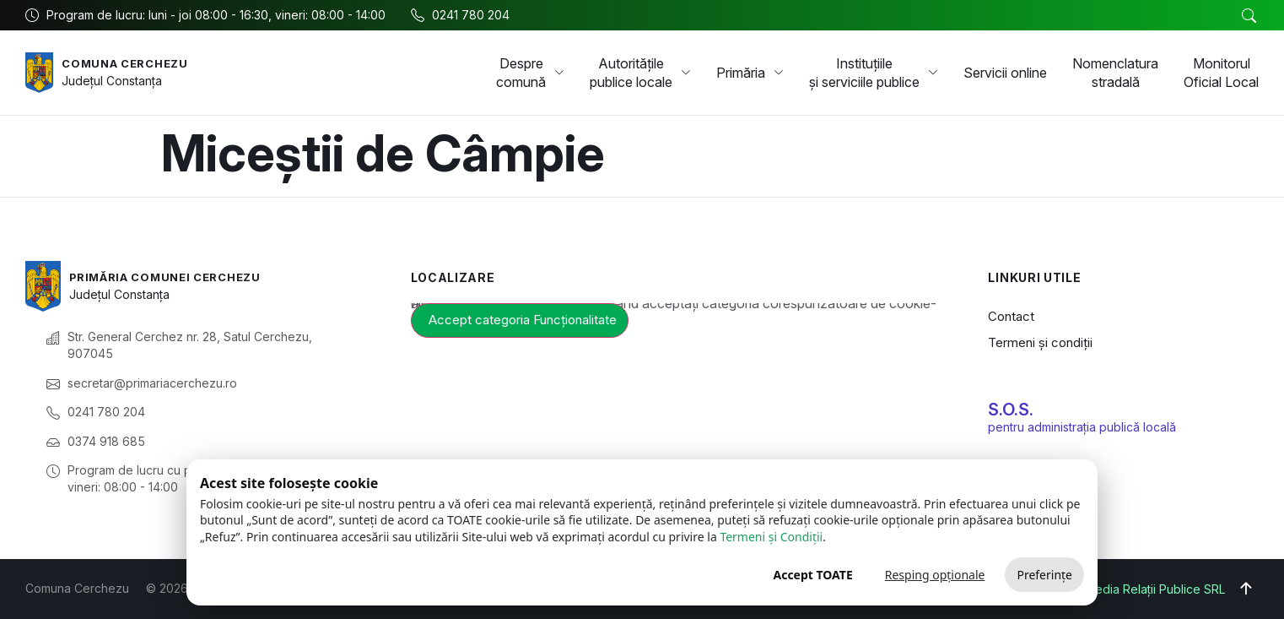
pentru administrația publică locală (1082, 427)
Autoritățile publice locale (640, 72)
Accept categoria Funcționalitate (523, 320)
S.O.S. (1010, 409)
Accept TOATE (812, 575)
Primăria (750, 72)
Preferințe (1044, 575)
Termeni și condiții (1040, 342)
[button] (1248, 16)
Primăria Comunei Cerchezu (173, 276)
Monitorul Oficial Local (1221, 72)
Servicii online (1005, 72)
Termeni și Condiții (771, 537)
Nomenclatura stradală (1115, 72)
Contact (1011, 316)
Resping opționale (935, 575)
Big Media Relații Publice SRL (1144, 589)
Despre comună (530, 72)
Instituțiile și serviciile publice (873, 72)
